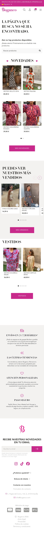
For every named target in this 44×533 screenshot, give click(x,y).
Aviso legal (22, 519)
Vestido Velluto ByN (11, 91)
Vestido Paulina (30, 91)
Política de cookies (22, 524)
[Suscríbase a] (37, 449)
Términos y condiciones (21, 526)
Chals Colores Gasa (10, 209)
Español (7, 4)
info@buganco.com (23, 497)
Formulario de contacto (22, 489)
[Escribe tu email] (17, 449)
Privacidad (21, 521)
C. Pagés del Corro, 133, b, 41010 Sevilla (22, 494)
